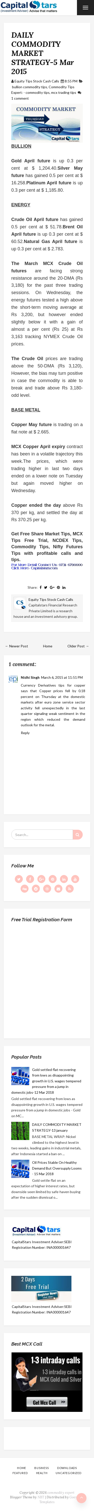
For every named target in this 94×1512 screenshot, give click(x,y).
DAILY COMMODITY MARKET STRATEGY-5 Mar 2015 (42, 53)
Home (47, 646)
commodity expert (60, 1493)
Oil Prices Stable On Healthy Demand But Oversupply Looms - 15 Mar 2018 (57, 1168)
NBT (41, 1497)
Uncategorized (68, 1473)
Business (41, 1468)
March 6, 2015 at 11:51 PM (62, 677)
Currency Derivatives (38, 685)
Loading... (47, 978)
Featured (20, 1473)
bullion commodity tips (29, 87)
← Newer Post (16, 646)
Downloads (67, 1468)
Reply (25, 733)
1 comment (20, 98)
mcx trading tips (63, 92)
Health (42, 1473)
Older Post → (78, 646)
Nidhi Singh (30, 677)
